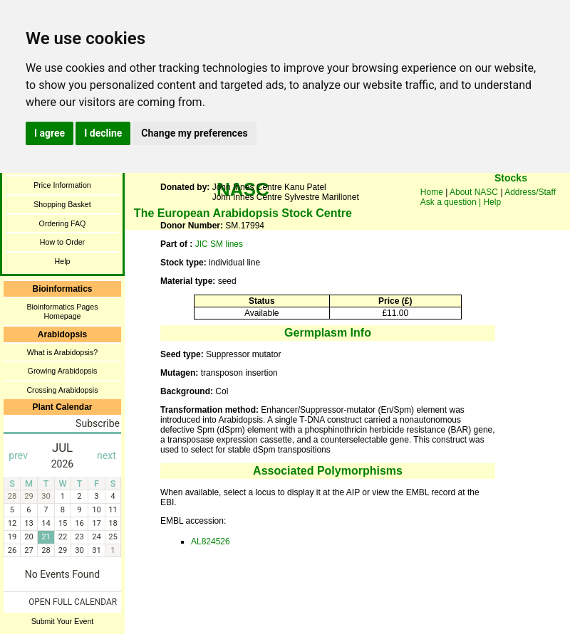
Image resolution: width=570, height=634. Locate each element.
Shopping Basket (62, 204)
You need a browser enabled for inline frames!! (510, 199)
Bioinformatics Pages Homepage (62, 311)
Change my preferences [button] (194, 133)
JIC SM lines (219, 244)
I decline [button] (103, 133)
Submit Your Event (62, 621)
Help (63, 261)
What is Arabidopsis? (62, 352)
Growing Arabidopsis (63, 370)
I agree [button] (49, 133)
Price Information (62, 185)
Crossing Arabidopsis (62, 390)
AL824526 (210, 541)
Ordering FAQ (62, 223)
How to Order (62, 242)
